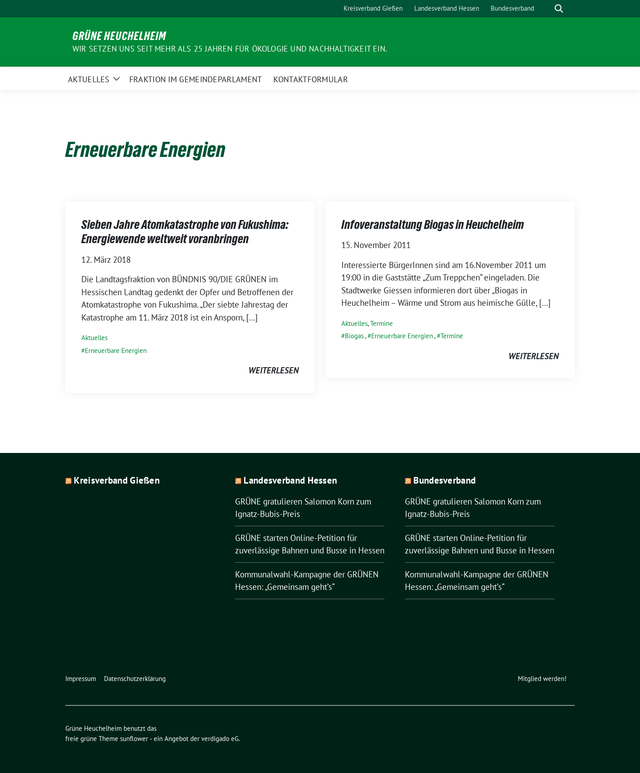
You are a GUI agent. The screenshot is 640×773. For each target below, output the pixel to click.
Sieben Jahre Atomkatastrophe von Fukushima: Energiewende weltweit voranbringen (184, 231)
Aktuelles (94, 337)
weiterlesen (273, 370)
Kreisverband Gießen (117, 480)
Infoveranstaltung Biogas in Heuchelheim (432, 224)
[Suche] (546, 8)
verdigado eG (220, 738)
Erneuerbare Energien (116, 350)
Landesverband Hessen (290, 480)
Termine (381, 323)
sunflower (134, 738)
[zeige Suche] (559, 8)
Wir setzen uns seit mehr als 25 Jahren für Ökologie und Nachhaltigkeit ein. (229, 49)
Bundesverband (444, 480)
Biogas (354, 336)
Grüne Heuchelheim (119, 36)
